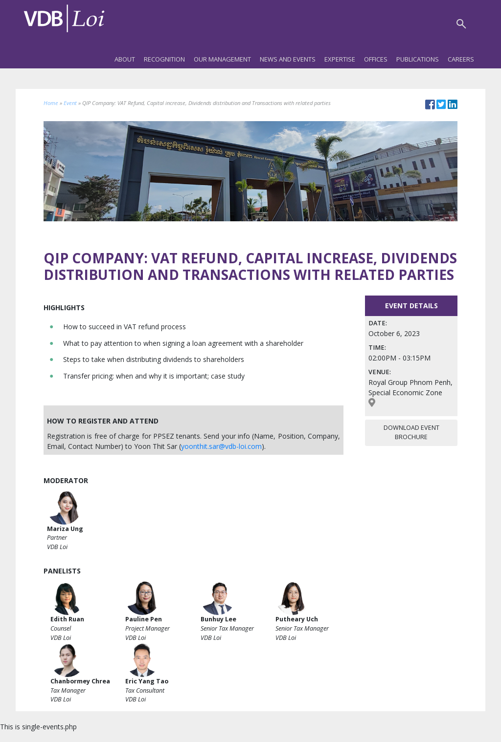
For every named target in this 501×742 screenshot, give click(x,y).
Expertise (339, 59)
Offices (375, 59)
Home (51, 102)
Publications (417, 59)
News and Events (288, 59)
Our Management (222, 59)
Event (70, 102)
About (124, 59)
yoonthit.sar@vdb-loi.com (221, 446)
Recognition (164, 59)
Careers (461, 59)
